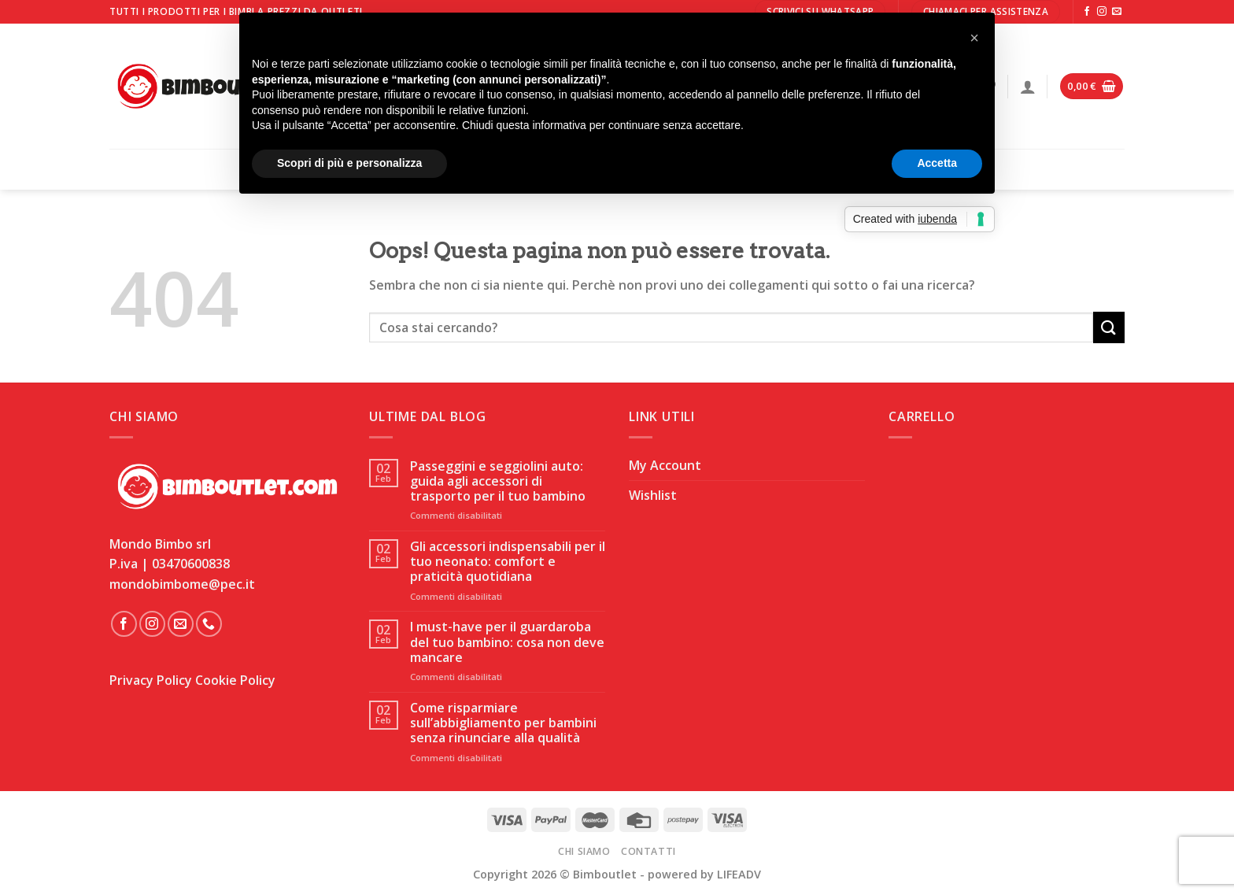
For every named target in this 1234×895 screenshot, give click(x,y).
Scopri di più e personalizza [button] (349, 163)
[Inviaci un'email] (1116, 11)
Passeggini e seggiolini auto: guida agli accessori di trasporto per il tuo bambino (498, 482)
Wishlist (653, 495)
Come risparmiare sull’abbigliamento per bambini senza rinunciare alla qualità (503, 723)
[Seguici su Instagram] (1102, 11)
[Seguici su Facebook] (1087, 11)
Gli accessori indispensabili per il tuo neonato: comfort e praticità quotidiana (507, 562)
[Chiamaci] (209, 624)
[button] (974, 37)
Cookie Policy (235, 680)
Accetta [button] (937, 163)
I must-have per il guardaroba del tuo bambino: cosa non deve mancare (507, 642)
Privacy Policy (150, 680)
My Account (665, 465)
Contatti (648, 851)
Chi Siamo (584, 851)
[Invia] (1109, 327)
